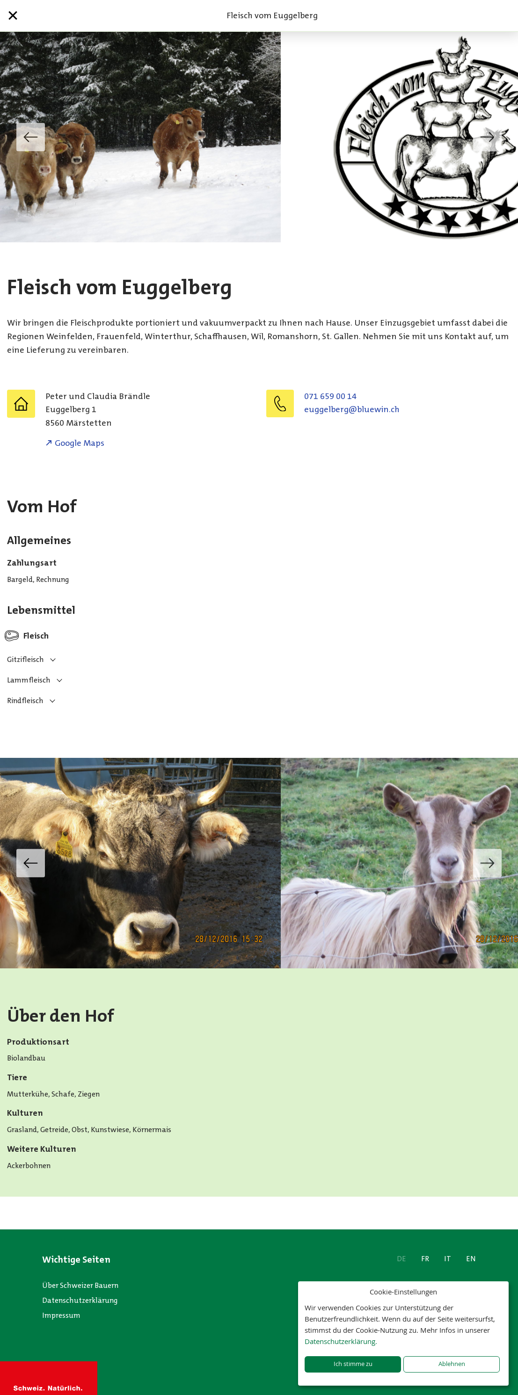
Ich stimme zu (353, 1364)
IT (447, 1259)
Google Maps (79, 443)
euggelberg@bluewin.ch (352, 409)
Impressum (61, 1315)
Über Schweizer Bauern (80, 1285)
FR (425, 1259)
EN (471, 1259)
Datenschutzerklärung (80, 1300)
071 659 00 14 (330, 396)
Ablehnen (451, 1364)
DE (401, 1259)
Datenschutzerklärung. (341, 1341)
